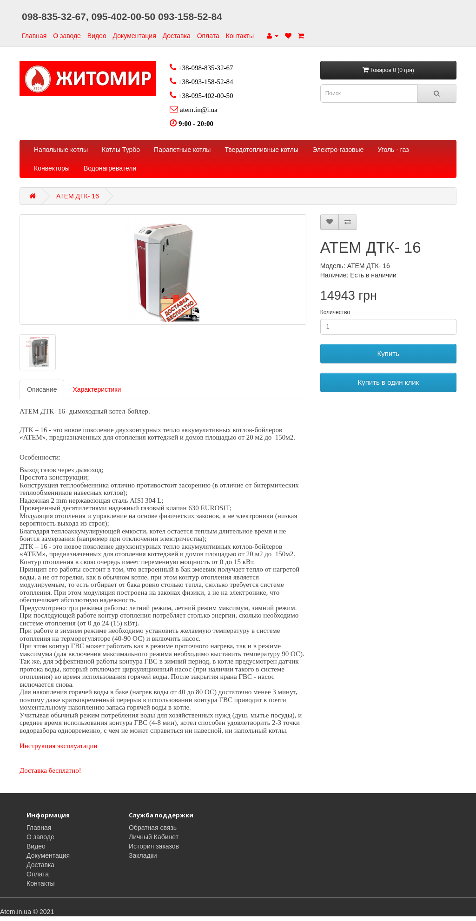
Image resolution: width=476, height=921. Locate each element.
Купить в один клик (388, 382)
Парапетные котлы (182, 149)
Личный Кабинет (153, 837)
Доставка (177, 35)
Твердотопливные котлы (261, 149)
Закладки (143, 855)
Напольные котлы (61, 149)
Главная (34, 35)
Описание (42, 389)
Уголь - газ (393, 149)
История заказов (154, 846)
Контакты (240, 35)
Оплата (208, 35)
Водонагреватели (110, 168)
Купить (388, 353)
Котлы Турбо (121, 149)
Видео (96, 35)
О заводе (67, 35)
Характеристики (97, 389)
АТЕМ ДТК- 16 (77, 196)
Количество (335, 312)
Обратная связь (153, 827)
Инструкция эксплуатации (59, 746)
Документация (134, 35)
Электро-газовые (338, 149)
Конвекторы (52, 168)
